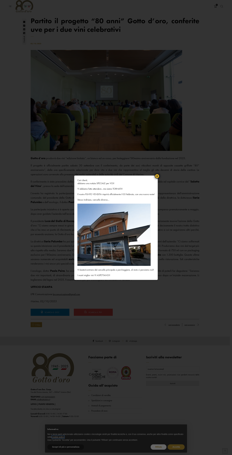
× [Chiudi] (157, 176)
